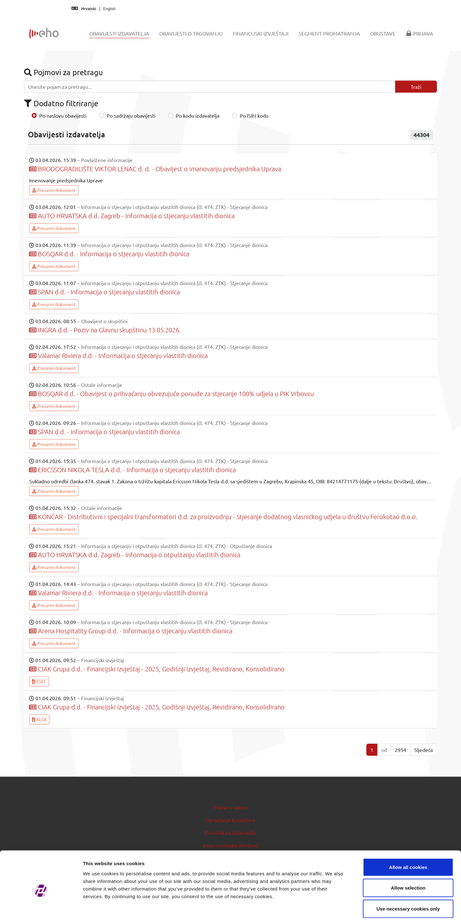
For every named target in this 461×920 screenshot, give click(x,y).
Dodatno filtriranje (61, 103)
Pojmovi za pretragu (63, 72)
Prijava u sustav (230, 807)
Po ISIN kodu (254, 115)
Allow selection (408, 857)
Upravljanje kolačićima (230, 820)
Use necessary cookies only (408, 878)
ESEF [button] (39, 681)
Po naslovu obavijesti (62, 115)
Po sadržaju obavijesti (131, 115)
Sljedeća (423, 750)
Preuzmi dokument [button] (54, 190)
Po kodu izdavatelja (197, 115)
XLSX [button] (39, 719)
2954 (400, 750)
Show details (332, 907)
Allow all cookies (408, 836)
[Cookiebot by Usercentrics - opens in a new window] (41, 907)
